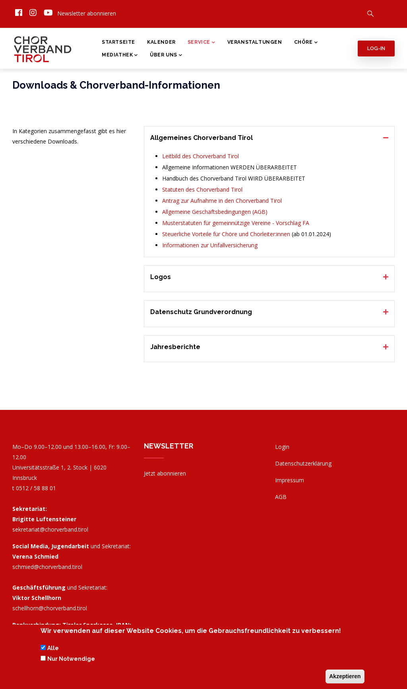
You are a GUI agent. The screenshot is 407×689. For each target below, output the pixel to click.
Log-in (376, 48)
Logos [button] (160, 277)
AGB (281, 497)
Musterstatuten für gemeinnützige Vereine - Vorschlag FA (235, 223)
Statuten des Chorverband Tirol (202, 189)
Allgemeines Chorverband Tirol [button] (201, 138)
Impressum (289, 480)
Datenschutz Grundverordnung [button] (201, 312)
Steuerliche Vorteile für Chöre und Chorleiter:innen (226, 234)
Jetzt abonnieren (165, 473)
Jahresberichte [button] (175, 347)
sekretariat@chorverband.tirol (50, 529)
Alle (53, 649)
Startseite (118, 42)
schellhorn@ (49, 608)
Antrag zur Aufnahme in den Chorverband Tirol (222, 200)
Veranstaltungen (254, 42)
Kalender (161, 42)
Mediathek (120, 55)
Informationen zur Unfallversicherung (210, 245)
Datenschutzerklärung (303, 463)
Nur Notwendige (71, 660)
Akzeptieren (344, 677)
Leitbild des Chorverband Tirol (200, 156)
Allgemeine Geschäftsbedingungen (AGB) (214, 211)
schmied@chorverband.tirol (47, 567)
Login (282, 446)
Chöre (306, 43)
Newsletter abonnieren (86, 13)
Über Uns (166, 55)
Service (201, 43)
